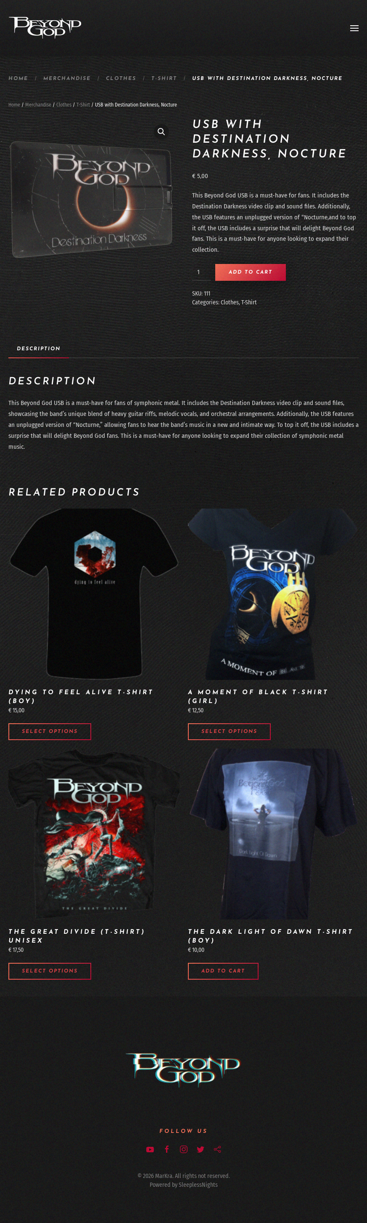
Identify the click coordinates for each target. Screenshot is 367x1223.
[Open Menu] (354, 28)
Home (18, 78)
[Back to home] (45, 28)
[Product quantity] (201, 272)
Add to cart (250, 272)
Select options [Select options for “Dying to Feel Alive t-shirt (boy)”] (50, 731)
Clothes (121, 78)
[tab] (34, 349)
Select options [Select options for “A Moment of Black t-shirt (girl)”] (229, 731)
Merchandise (67, 78)
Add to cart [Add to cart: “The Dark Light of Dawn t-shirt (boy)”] (223, 971)
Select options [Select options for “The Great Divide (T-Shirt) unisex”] (50, 971)
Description (39, 349)
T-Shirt (164, 78)
